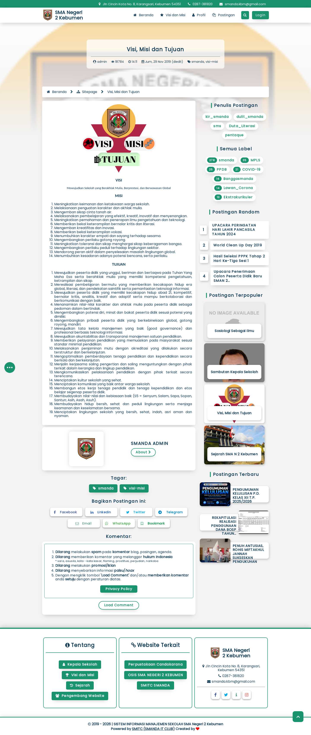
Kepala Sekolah (80, 664)
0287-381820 (200, 4)
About (143, 452)
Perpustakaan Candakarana (155, 664)
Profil (198, 15)
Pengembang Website (80, 695)
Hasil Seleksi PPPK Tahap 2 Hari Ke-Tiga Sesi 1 (239, 258)
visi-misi (212, 61)
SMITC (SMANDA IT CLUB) (153, 728)
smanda (198, 61)
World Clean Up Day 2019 (237, 245)
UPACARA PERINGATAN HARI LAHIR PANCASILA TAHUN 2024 (234, 230)
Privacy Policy (118, 588)
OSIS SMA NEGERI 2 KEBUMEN (155, 674)
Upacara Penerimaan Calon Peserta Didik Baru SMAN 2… (238, 276)
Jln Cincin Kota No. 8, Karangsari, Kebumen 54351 (140, 4)
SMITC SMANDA (155, 685)
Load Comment (118, 605)
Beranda (143, 15)
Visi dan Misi (172, 15)
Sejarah (80, 685)
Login (260, 15)
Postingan (223, 15)
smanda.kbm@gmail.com (242, 4)
